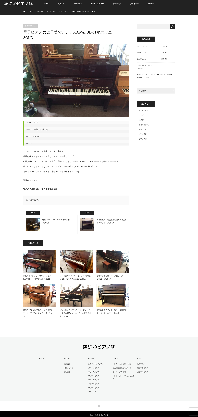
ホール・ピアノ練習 (97, 4)
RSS (99, 403)
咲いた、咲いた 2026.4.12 (153, 46)
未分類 (141, 120)
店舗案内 (150, 4)
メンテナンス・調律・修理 (122, 362)
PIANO (91, 357)
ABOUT (67, 357)
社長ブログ (117, 4)
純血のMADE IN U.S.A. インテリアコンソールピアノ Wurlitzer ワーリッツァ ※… (38, 311)
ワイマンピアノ (93, 374)
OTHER (116, 357)
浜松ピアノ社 (103, 413)
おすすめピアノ (144, 110)
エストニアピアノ (94, 378)
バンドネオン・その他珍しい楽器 (123, 375)
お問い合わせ (134, 4)
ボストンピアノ (93, 366)
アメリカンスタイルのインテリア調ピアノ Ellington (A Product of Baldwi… (76, 275)
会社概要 (67, 370)
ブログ (31, 11)
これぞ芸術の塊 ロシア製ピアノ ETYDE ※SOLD (110, 275)
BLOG (139, 357)
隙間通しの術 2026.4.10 (152, 53)
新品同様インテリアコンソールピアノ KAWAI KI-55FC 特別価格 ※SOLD (38, 275)
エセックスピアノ (94, 370)
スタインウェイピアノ (95, 362)
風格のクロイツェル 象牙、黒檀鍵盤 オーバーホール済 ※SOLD (112, 309)
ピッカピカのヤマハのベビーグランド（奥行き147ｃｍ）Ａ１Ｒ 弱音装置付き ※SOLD (75, 311)
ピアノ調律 (143, 139)
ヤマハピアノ (92, 390)
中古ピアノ (78, 4)
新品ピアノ (61, 4)
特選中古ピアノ (43, 11)
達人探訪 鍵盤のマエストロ (122, 366)
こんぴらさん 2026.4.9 (152, 59)
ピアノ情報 (143, 134)
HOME (46, 4)
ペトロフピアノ (93, 382)
